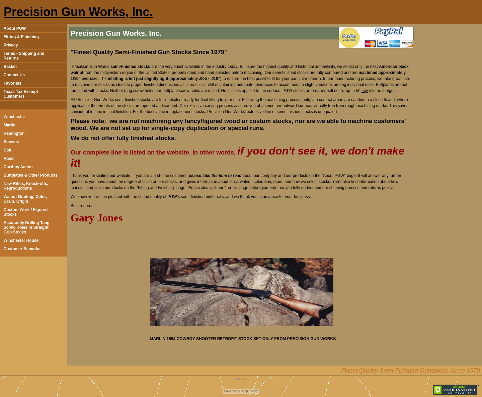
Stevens (11, 141)
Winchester (14, 116)
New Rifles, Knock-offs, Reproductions (26, 186)
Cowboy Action (18, 167)
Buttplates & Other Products (31, 175)
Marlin (9, 125)
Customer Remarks (22, 248)
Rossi (9, 158)
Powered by (232, 391)
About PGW (15, 28)
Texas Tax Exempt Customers (21, 94)
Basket (10, 66)
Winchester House (21, 240)
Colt (7, 150)
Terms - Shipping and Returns (24, 56)
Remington (14, 133)
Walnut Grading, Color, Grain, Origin (25, 199)
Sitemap (240, 379)
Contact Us (14, 75)
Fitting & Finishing (21, 36)
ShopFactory (249, 391)
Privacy (11, 45)
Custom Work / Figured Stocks (26, 212)
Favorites (12, 83)
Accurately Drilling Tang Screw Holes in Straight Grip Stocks (27, 227)
